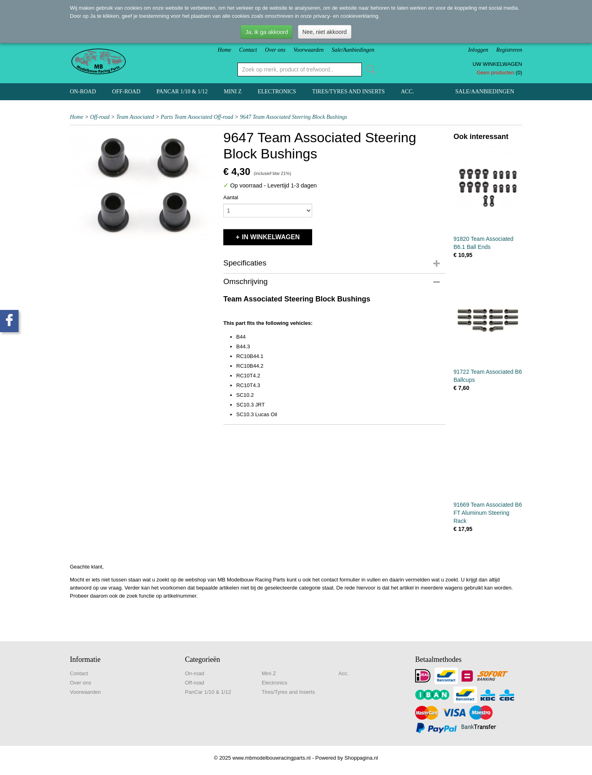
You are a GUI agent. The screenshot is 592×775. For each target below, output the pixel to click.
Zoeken (369, 69)
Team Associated (135, 117)
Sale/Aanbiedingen (353, 50)
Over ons (275, 50)
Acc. (407, 91)
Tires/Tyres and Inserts (348, 91)
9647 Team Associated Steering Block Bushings (293, 117)
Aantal (230, 197)
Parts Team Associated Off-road (197, 117)
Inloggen (478, 50)
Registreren (509, 50)
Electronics (277, 91)
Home (224, 50)
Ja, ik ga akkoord (266, 32)
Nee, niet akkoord (324, 32)
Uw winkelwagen (497, 64)
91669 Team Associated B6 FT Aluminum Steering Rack (487, 512)
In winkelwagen (271, 237)
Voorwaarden (309, 50)
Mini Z (232, 91)
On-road (83, 91)
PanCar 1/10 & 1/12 (182, 91)
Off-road (126, 91)
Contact (248, 50)
